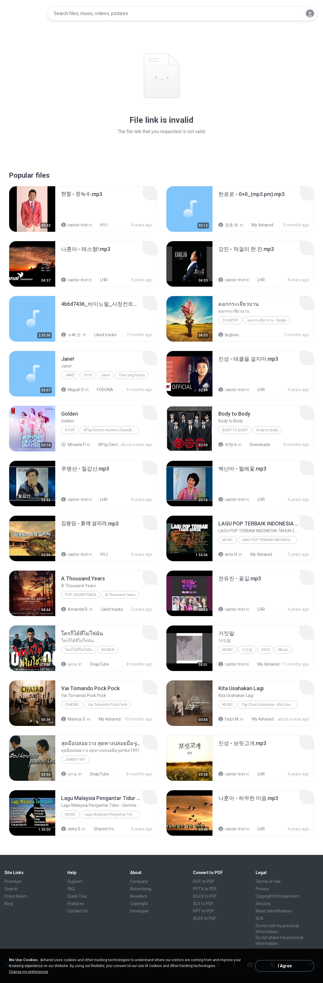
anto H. (228, 554)
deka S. (71, 829)
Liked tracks (102, 334)
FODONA (101, 389)
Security (263, 903)
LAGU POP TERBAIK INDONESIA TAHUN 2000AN (269, 540)
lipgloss (228, 334)
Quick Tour (77, 896)
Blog (8, 903)
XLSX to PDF (204, 918)
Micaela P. (73, 444)
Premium (13, 881)
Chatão (72, 705)
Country (230, 320)
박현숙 (227, 444)
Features (75, 903)
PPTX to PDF (205, 888)
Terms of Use (268, 881)
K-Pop (70, 430)
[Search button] (293, 13)
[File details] (32, 209)
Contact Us (77, 911)
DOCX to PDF (205, 896)
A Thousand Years (120, 595)
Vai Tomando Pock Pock (107, 705)
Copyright (139, 903)
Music (227, 540)
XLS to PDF (203, 903)
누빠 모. (71, 334)
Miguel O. (73, 389)
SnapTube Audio (98, 664)
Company (139, 881)
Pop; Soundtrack (80, 595)
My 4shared (259, 225)
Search (11, 888)
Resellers (138, 896)
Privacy (262, 888)
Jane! (70, 375)
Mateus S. (73, 719)
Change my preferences (28, 972)
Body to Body (235, 430)
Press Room (15, 896)
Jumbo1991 (75, 759)
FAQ (71, 888)
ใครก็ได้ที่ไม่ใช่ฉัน (78, 650)
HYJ (101, 225)
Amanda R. (74, 609)
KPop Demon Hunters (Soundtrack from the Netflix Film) (111, 430)
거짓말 (247, 650)
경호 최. (228, 225)
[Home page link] (24, 13)
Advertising (140, 888)
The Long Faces (132, 375)
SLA (259, 918)
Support (74, 881)
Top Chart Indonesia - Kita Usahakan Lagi (269, 705)
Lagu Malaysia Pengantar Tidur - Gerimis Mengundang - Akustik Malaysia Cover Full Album (112, 814)
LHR (101, 279)
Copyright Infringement (277, 896)
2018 (88, 375)
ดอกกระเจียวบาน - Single (266, 320)
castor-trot (74, 225)
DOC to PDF (203, 881)
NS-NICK (107, 650)
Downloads (256, 444)
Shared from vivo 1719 (102, 829)
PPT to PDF (203, 911)
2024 (265, 650)
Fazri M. (228, 719)
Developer (139, 911)
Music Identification (274, 911)
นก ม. (69, 664)
